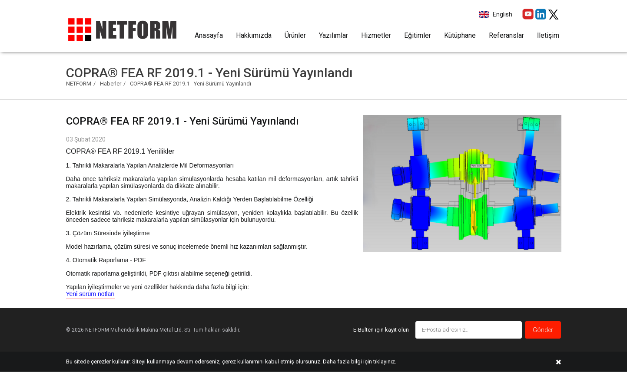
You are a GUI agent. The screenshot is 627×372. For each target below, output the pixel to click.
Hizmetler (376, 35)
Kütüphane (460, 35)
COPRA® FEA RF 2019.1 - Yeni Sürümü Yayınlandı (190, 83)
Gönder (543, 329)
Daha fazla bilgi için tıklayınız (359, 361)
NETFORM (78, 83)
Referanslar (506, 35)
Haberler (110, 83)
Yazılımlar (333, 35)
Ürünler (295, 35)
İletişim (548, 35)
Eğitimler (417, 35)
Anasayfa (209, 35)
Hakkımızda (254, 35)
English (501, 14)
